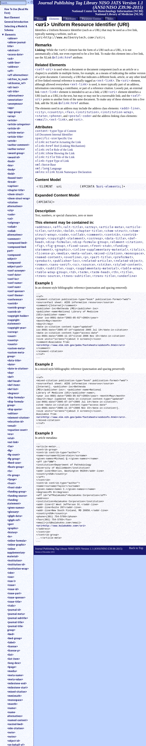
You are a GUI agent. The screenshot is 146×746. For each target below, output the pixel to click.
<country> (12, 340)
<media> (12, 671)
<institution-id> (16, 564)
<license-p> (13, 650)
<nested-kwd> (15, 724)
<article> (12, 120)
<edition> (12, 413)
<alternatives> (15, 95)
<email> (11, 425)
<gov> (10, 524)
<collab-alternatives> (14, 232)
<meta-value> (15, 679)
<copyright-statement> (14, 321)
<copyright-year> (16, 327)
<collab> (12, 226)
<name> (11, 708)
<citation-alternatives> (14, 204)
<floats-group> (15, 467)
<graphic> (12, 528)
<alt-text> (13, 87)
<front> (11, 483)
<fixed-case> (14, 462)
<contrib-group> (16, 307)
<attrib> (11, 141)
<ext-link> (13, 442)
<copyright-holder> (18, 316)
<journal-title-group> (15, 628)
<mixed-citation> (17, 691)
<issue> (11, 585)
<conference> (15, 299)
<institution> (14, 560)
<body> (11, 169)
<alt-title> (13, 91)
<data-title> (14, 360)
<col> (10, 218)
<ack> (10, 58)
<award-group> (15, 153)
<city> (10, 210)
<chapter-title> (16, 190)
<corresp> (12, 332)
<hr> (9, 536)
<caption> (12, 186)
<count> (11, 336)
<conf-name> (14, 283)
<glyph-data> (14, 516)
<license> (12, 646)
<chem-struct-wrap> (18, 198)
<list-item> (13, 658)
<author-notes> (16, 149)
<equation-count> (17, 430)
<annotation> (15, 99)
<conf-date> (14, 274)
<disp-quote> (14, 409)
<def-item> (13, 385)
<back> (11, 161)
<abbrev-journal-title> (16, 44)
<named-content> (17, 720)
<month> (12, 704)
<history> (12, 532)
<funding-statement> (14, 501)
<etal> (10, 438)
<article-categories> (18, 124)
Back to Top (136, 548)
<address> (13, 66)
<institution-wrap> (18, 568)
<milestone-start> (17, 687)
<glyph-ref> (13, 520)
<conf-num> (14, 287)
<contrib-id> (14, 311)
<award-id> (13, 157)
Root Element (12, 17)
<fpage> (12, 479)
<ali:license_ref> (16, 83)
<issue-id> (13, 589)
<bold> (11, 173)
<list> (10, 654)
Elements (10, 34)
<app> (10, 108)
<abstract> (13, 50)
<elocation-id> (15, 421)
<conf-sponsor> (16, 291)
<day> (10, 372)
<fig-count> (13, 454)
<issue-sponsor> (16, 597)
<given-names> (15, 507)
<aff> (10, 71)
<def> (10, 377)
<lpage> (11, 667)
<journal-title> (15, 622)
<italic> (11, 605)
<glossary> (13, 511)
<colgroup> (13, 222)
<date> (11, 364)
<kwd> (10, 634)
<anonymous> (15, 103)
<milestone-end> (17, 683)
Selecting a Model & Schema (15, 28)
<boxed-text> (15, 178)
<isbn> (10, 572)
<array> (11, 116)
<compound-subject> (14, 256)
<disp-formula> (16, 397)
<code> (11, 214)
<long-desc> (14, 663)
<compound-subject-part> (15, 264)
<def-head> (13, 381)
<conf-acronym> (16, 270)
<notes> (11, 736)
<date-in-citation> (17, 368)
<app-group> (14, 112)
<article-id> (13, 128)
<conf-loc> (13, 279)
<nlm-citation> (15, 728)
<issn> (10, 577)
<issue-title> (14, 601)
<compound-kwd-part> (17, 248)
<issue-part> (14, 593)
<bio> (10, 165)
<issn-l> (11, 581)
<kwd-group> (14, 638)
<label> (11, 642)
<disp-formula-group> (15, 403)
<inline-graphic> (16, 544)
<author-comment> (18, 144)
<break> (11, 181)
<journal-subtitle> (17, 618)
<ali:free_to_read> (17, 79)
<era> (10, 434)
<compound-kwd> (17, 242)
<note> (11, 732)
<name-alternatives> (14, 714)
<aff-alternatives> (17, 75)
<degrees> (13, 393)
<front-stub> (14, 487)
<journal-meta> (16, 614)
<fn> (9, 471)
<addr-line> (13, 62)
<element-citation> (18, 417)
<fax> (10, 446)
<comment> (14, 238)
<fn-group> (13, 475)
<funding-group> (16, 491)
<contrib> (12, 303)
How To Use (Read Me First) (16, 11)
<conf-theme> (15, 295)
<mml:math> (14, 695)
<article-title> (15, 136)
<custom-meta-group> (16, 354)
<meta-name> (15, 675)
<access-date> (15, 54)
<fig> (9, 450)
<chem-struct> (15, 194)
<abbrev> (12, 38)
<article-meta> (15, 132)
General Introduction (16, 21)
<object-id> (13, 740)
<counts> (12, 344)
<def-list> (12, 389)
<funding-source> (17, 495)
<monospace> (15, 700)
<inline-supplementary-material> (16, 552)
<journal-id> (14, 609)
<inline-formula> (16, 540)
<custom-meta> (16, 348)
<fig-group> (13, 458)
